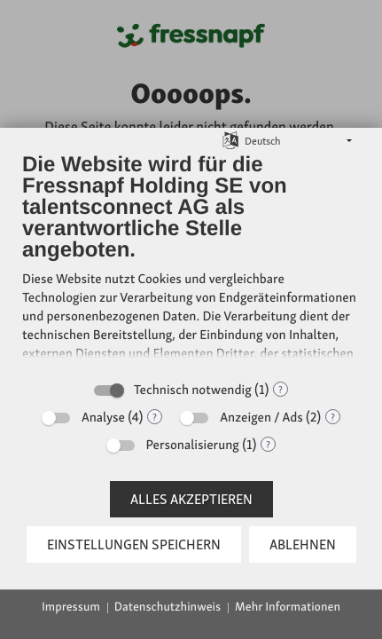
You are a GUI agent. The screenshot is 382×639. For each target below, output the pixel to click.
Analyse (103, 417)
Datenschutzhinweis (167, 607)
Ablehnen (302, 544)
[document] (191, 260)
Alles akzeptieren (191, 499)
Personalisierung (192, 445)
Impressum (71, 607)
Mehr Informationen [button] (287, 607)
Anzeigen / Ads (261, 417)
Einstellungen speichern (134, 544)
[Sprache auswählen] (230, 139)
